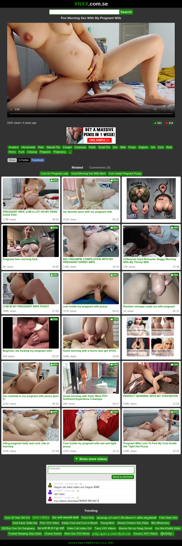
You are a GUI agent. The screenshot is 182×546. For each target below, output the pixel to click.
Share (12, 160)
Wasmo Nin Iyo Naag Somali (135, 528)
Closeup (32, 152)
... (70, 152)
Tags (81, 542)
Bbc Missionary (160, 523)
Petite (92, 147)
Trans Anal (87, 517)
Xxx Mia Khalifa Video (168, 528)
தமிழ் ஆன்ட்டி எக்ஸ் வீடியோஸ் (111, 533)
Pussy (132, 147)
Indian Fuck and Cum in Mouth (80, 523)
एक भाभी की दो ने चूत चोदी (51, 528)
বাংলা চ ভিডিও (41, 517)
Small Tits (104, 147)
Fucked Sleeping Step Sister (25, 533)
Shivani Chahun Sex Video (132, 523)
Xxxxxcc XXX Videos (145, 533)
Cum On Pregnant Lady (54, 173)
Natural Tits (53, 147)
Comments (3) (99, 167)
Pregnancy (59, 152)
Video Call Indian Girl (79, 528)
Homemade (28, 147)
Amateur (14, 147)
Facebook (37, 160)
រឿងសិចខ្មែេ (167, 533)
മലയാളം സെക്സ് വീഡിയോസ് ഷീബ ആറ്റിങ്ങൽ (126, 517)
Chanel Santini (53, 533)
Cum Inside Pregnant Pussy (125, 173)
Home (71, 542)
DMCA (90, 542)
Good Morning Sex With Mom (88, 173)
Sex (115, 147)
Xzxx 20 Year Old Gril (17, 517)
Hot (153, 147)
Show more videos (91, 459)
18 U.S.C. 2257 (105, 542)
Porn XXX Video (49, 523)
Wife (122, 147)
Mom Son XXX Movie (77, 533)
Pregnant (45, 152)
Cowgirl (67, 147)
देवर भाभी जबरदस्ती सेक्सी (65, 517)
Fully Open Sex (168, 517)
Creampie (80, 147)
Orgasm (143, 147)
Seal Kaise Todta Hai (25, 523)
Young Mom (108, 523)
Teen (41, 147)
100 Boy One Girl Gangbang (18, 528)
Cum (160, 147)
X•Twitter (24, 160)
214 (169, 123)
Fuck (21, 152)
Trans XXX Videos (105, 528)
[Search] (84, 12)
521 (158, 123)
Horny (12, 152)
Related (77, 167)
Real (169, 147)
